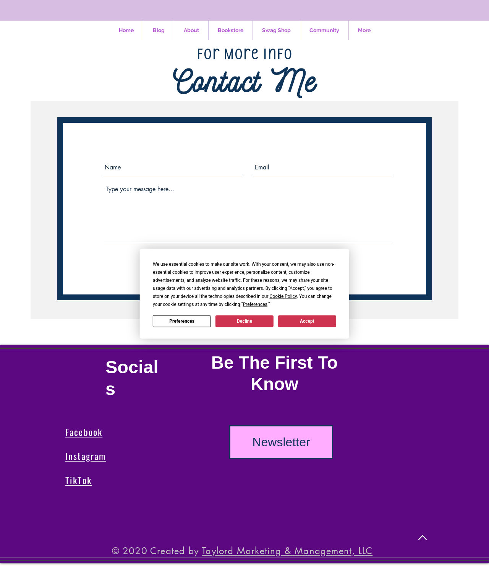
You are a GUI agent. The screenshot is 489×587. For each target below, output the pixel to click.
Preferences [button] (255, 304)
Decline (244, 321)
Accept (307, 321)
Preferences (181, 321)
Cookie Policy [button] (282, 296)
